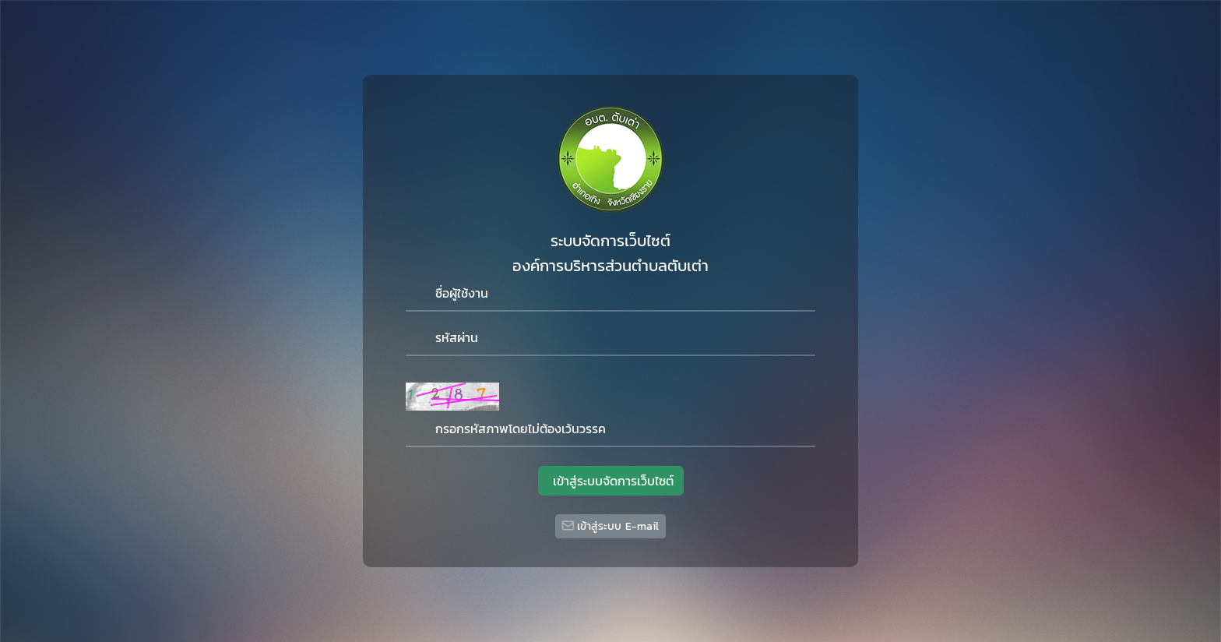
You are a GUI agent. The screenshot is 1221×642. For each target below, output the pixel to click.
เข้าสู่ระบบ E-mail (610, 526)
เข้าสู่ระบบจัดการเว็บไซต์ (611, 480)
